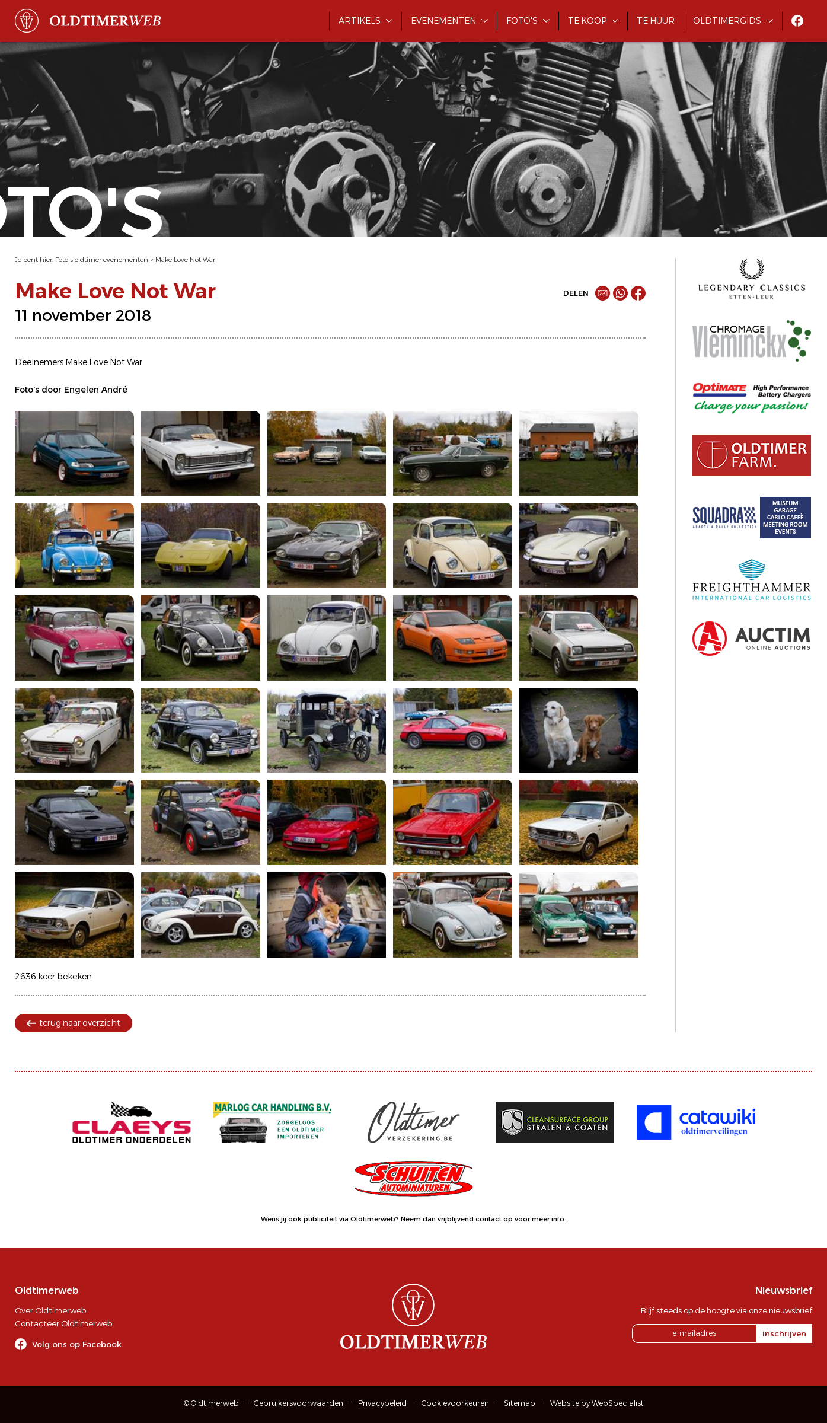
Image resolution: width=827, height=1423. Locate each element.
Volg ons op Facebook (77, 1344)
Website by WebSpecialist (597, 1403)
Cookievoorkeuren (455, 1403)
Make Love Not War (185, 260)
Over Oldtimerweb (50, 1310)
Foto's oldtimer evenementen (101, 260)
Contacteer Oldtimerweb (63, 1323)
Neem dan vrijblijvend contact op (457, 1219)
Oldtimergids (727, 20)
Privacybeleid (382, 1403)
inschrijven (784, 1333)
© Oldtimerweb (211, 1403)
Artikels (360, 20)
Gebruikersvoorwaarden (298, 1403)
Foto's (522, 20)
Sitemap (519, 1403)
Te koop (587, 20)
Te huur (656, 20)
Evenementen (443, 20)
